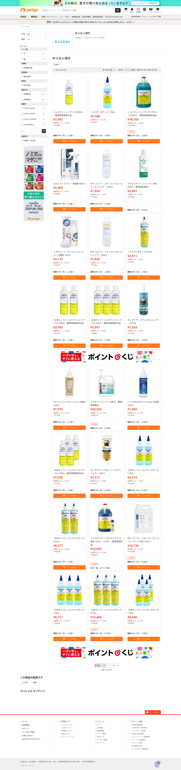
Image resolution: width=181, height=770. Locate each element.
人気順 (127, 70)
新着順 (133, 70)
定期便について (66, 731)
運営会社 (24, 762)
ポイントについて (67, 737)
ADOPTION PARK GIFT (114, 17)
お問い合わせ (27, 735)
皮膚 (34, 682)
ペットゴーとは (66, 725)
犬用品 (23, 16)
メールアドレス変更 (138, 731)
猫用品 (34, 16)
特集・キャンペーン (49, 17)
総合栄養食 (86, 17)
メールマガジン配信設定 (140, 749)
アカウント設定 (136, 721)
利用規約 (33, 762)
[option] (90, 3)
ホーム (24, 721)
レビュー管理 (101, 734)
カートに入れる (69, 141)
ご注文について (66, 728)
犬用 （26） (26, 34)
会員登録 (25, 725)
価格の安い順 (141, 70)
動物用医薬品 (98, 17)
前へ (99, 665)
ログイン (145, 17)
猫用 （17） (26, 39)
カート (99, 725)
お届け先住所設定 (138, 734)
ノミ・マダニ (64, 17)
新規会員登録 (136, 17)
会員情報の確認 (137, 725)
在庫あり (58, 64)
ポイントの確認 (137, 743)
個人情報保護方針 (89, 762)
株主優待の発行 (137, 746)
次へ (114, 665)
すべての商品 (24, 27)
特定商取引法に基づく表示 (48, 762)
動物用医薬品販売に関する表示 (69, 762)
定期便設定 (100, 731)
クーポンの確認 (102, 740)
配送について (66, 734)
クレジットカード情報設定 (141, 737)
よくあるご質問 (155, 17)
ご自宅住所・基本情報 (139, 728)
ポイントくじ (101, 743)
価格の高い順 (151, 70)
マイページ (99, 721)
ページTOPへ (152, 712)
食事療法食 (76, 17)
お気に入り (100, 737)
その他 (25, 682)
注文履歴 (100, 728)
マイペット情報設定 (138, 740)
